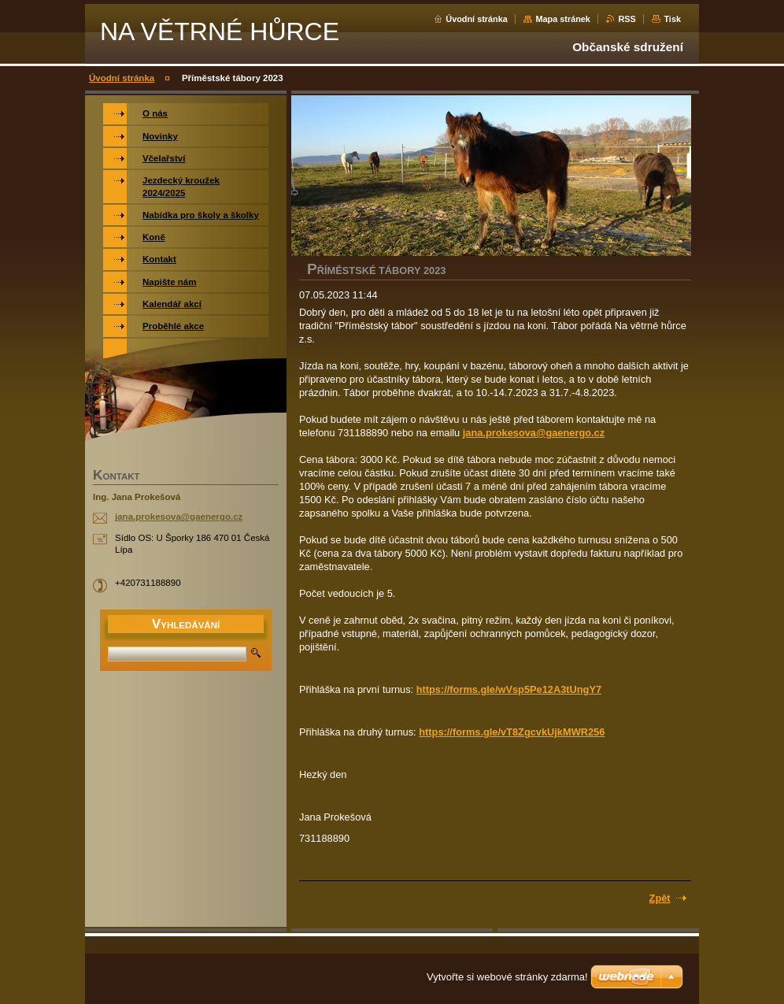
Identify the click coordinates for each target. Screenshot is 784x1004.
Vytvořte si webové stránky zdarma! (507, 977)
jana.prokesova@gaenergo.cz (534, 433)
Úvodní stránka (477, 19)
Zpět (660, 898)
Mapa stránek (562, 19)
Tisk (672, 19)
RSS (626, 19)
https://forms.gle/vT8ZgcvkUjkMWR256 (512, 732)
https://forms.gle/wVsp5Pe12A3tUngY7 (508, 689)
